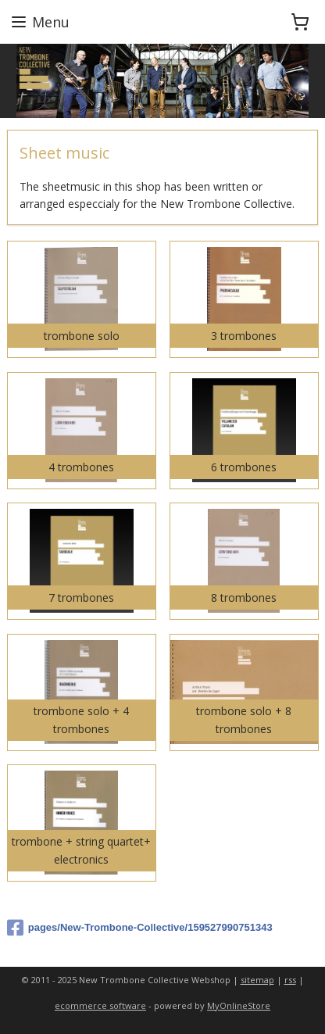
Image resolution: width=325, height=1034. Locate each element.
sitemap (257, 980)
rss (290, 980)
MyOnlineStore (238, 1005)
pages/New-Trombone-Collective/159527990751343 (140, 927)
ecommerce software (100, 1005)
